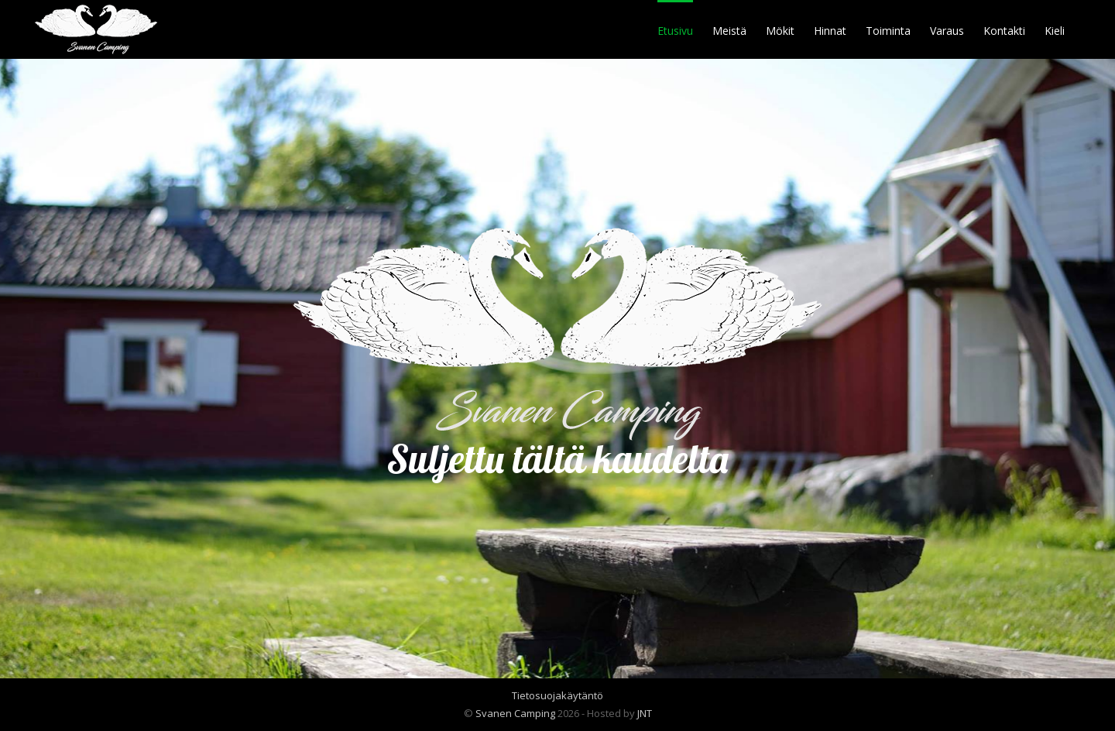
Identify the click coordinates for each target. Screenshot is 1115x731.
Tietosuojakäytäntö (557, 695)
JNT (644, 713)
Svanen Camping (515, 713)
